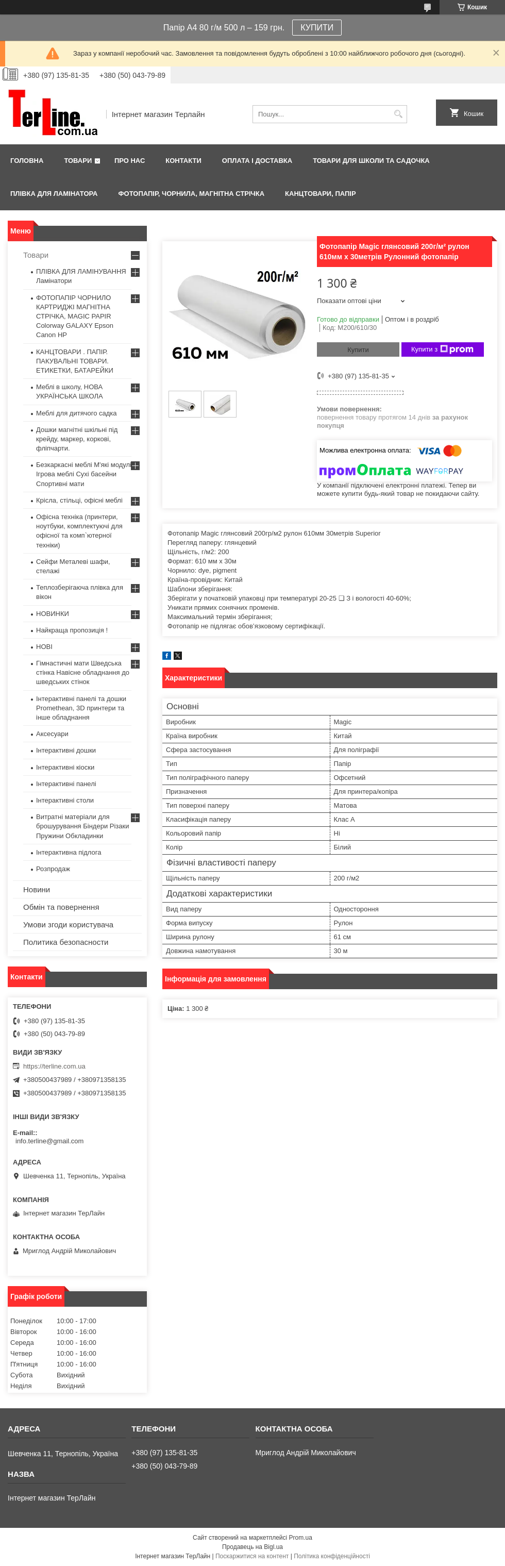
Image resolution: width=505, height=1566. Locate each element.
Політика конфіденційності (332, 1556)
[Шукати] (398, 114)
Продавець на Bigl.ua (252, 1547)
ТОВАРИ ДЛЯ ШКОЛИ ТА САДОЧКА (371, 160)
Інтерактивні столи (65, 800)
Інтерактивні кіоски (65, 767)
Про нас (129, 160)
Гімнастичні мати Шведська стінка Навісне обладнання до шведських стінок (82, 672)
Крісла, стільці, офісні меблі (79, 500)
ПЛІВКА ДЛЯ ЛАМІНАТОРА (53, 193)
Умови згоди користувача (68, 924)
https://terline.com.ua (54, 1066)
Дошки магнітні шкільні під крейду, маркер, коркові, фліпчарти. (76, 439)
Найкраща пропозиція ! (72, 630)
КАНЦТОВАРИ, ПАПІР (320, 193)
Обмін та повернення (61, 907)
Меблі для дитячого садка (76, 413)
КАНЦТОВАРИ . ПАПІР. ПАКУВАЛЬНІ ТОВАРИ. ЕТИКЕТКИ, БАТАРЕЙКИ (74, 361)
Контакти (183, 160)
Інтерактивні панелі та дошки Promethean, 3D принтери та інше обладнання (81, 708)
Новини (36, 889)
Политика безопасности (65, 942)
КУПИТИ (316, 27)
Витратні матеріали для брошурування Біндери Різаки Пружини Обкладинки (82, 826)
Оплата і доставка (257, 160)
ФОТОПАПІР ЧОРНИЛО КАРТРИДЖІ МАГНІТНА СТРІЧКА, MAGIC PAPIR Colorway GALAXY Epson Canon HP (74, 316)
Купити (358, 350)
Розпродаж (53, 869)
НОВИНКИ (52, 614)
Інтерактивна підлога (68, 852)
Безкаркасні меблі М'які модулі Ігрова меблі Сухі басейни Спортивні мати (83, 474)
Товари (78, 160)
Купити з (442, 349)
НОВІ (44, 647)
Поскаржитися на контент (252, 1556)
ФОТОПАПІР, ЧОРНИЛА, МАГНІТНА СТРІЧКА (191, 193)
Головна (26, 160)
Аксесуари (52, 734)
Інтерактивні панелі (66, 784)
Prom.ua (300, 1537)
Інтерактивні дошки (66, 750)
